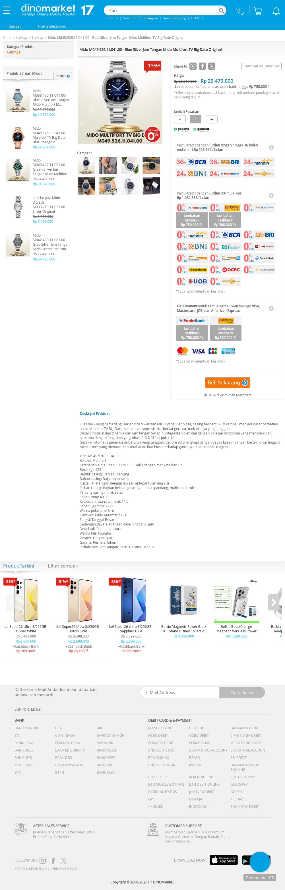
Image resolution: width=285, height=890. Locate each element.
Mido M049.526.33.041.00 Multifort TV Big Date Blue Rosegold (49, 135)
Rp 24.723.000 (44, 259)
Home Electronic (52, 26)
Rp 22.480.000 (44, 109)
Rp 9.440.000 (43, 216)
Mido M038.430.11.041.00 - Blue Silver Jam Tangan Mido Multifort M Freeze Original (51, 97)
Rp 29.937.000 (44, 147)
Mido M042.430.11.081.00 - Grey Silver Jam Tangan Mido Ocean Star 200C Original (51, 242)
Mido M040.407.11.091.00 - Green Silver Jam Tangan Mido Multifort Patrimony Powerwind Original (50, 167)
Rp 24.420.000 (44, 179)
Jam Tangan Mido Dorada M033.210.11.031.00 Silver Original (49, 204)
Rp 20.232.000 (44, 114)
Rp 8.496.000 (43, 221)
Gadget (15, 26)
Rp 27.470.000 (44, 254)
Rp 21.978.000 (44, 184)
